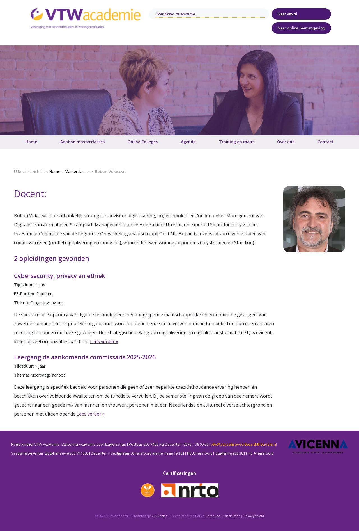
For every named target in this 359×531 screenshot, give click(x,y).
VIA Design (159, 516)
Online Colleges (143, 141)
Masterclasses (78, 171)
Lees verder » (104, 341)
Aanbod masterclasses (82, 141)
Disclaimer (232, 516)
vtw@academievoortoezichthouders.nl (244, 444)
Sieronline (212, 516)
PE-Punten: (24, 293)
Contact (325, 141)
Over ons (285, 141)
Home (31, 141)
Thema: (22, 302)
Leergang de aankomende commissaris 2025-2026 (85, 357)
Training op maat (236, 141)
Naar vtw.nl (287, 14)
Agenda (188, 141)
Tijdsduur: (24, 284)
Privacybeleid (253, 516)
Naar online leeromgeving (301, 28)
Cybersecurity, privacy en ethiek (59, 276)
